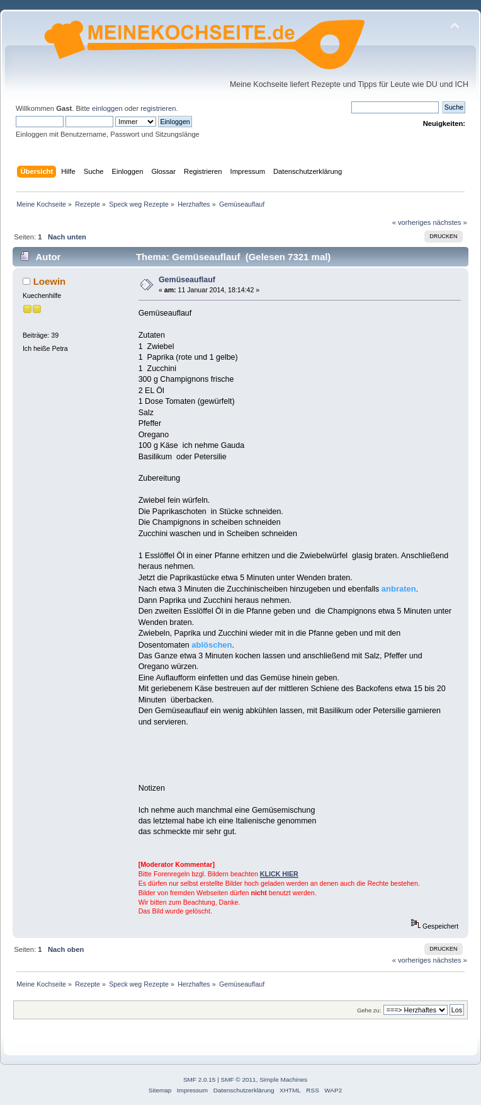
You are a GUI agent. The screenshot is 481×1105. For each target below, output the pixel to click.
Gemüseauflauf (187, 279)
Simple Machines (283, 1079)
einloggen (107, 108)
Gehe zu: (369, 1010)
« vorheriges (411, 222)
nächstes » (450, 222)
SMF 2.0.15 (199, 1079)
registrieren (158, 108)
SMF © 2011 (238, 1079)
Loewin (49, 281)
